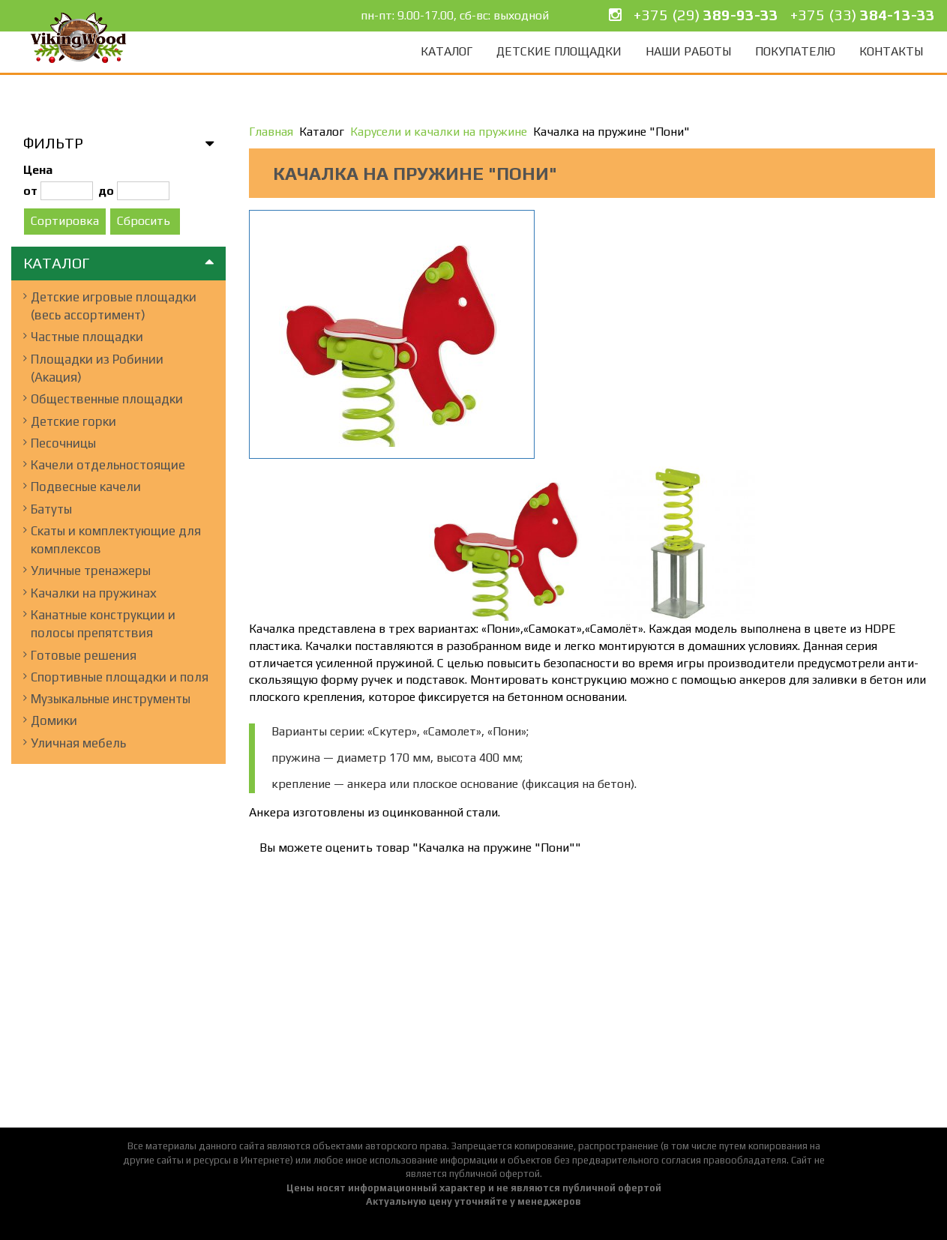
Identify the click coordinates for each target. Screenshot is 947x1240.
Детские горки (73, 421)
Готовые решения (83, 655)
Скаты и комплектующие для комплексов (116, 539)
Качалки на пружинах (94, 593)
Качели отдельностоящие (108, 464)
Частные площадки (87, 336)
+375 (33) (862, 14)
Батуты (51, 509)
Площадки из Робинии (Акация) (97, 368)
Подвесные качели (86, 486)
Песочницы (63, 443)
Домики (54, 720)
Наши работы (688, 51)
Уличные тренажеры (91, 570)
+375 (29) (706, 14)
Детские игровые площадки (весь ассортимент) (113, 305)
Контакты (891, 51)
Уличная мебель (78, 742)
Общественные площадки (107, 398)
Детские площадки (559, 51)
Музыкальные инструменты (110, 698)
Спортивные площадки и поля (119, 676)
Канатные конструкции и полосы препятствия (103, 623)
